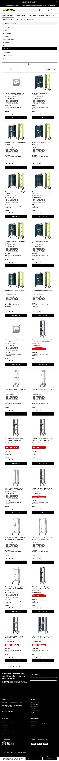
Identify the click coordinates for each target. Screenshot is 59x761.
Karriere (4, 729)
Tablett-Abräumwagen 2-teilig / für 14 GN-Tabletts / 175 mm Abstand (42, 637)
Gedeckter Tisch (34, 704)
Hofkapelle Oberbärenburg (8, 731)
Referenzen (4, 725)
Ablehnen (29, 758)
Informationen (35, 718)
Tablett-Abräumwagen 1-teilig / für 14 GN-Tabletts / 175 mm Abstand (15, 439)
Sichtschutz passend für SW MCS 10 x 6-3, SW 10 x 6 (15, 340)
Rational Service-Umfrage (8, 723)
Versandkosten (8, 108)
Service (3, 721)
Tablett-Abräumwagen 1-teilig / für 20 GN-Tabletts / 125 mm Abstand (42, 488)
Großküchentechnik (35, 702)
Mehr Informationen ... (17, 759)
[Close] (57, 2)
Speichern (43, 679)
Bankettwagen (6, 42)
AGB (3, 683)
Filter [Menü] (29, 64)
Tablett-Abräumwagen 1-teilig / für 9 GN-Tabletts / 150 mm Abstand (14, 637)
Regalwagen (6, 45)
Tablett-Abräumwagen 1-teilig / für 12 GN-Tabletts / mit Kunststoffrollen (42, 390)
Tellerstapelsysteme (7, 55)
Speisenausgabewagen (8, 27)
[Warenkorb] (53, 10)
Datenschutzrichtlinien (10, 683)
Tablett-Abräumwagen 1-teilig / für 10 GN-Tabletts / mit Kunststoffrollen (15, 390)
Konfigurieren (38, 758)
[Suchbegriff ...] (28, 10)
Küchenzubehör (34, 706)
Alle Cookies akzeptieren (49, 758)
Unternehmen (6, 718)
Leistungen (4, 727)
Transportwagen (6, 52)
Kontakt (32, 727)
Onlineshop (34, 699)
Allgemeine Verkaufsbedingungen (38, 723)
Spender (5, 30)
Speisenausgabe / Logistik (9, 23)
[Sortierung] (50, 69)
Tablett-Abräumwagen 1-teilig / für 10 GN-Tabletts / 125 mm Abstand (42, 340)
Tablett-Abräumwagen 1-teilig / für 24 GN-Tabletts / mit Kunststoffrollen (42, 538)
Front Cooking (6, 58)
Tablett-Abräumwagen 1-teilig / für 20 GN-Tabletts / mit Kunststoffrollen (15, 538)
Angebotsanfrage (34, 710)
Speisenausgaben (7, 33)
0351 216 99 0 (21, 702)
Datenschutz (33, 725)
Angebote (33, 708)
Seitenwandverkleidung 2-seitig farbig (15, 290)
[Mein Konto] (49, 10)
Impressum (33, 721)
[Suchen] (39, 10)
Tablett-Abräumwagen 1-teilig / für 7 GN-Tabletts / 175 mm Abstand (41, 587)
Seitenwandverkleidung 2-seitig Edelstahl (40, 242)
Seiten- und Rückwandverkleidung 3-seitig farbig (42, 93)
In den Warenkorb (16, 117)
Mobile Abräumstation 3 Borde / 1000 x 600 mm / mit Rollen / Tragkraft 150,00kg (15, 94)
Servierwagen (6, 36)
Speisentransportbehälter (8, 39)
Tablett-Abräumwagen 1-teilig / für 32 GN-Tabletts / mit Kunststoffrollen (15, 587)
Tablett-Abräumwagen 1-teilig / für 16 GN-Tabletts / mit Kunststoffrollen (15, 488)
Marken (32, 712)
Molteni (3, 733)
